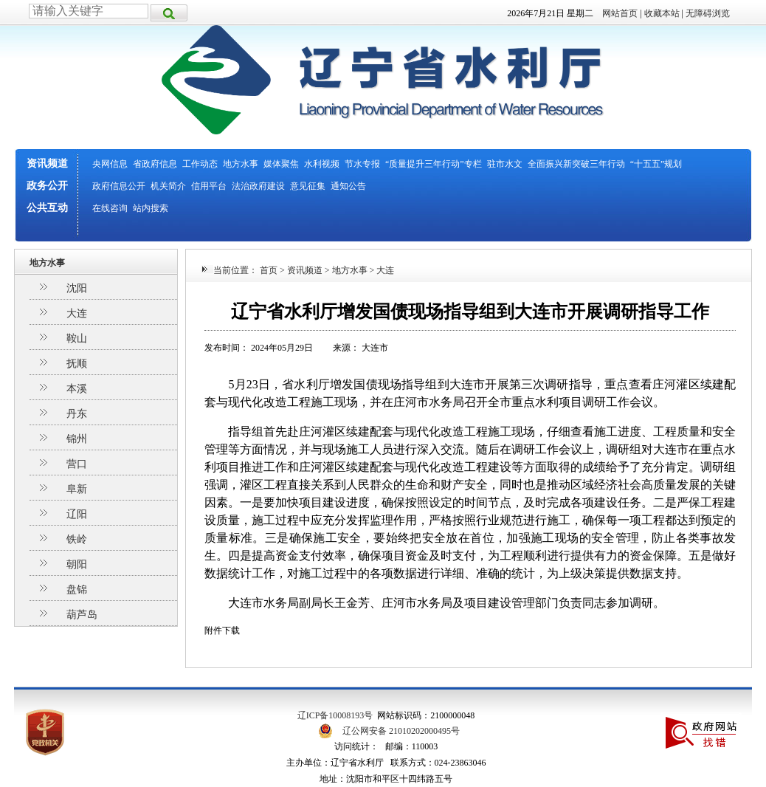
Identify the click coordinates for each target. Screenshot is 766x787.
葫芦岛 (81, 614)
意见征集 (307, 186)
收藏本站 (662, 13)
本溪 (76, 388)
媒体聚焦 (281, 164)
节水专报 (362, 164)
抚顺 (76, 363)
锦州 (76, 438)
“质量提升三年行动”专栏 (433, 164)
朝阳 (76, 564)
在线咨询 (110, 208)
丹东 (76, 413)
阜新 (76, 489)
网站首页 (620, 13)
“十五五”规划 (656, 164)
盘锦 (76, 589)
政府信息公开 (118, 186)
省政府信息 (155, 164)
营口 (76, 464)
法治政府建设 (258, 186)
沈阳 (76, 288)
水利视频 (321, 164)
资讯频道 (47, 163)
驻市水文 (504, 164)
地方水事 (240, 164)
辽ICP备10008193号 (335, 715)
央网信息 (110, 164)
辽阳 (76, 514)
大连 (76, 313)
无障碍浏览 (708, 13)
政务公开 (47, 185)
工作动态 (200, 164)
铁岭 (76, 539)
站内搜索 (150, 208)
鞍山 (76, 338)
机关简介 (168, 186)
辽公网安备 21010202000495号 (401, 731)
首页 (268, 270)
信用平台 (209, 186)
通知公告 (348, 186)
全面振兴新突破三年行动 (576, 164)
